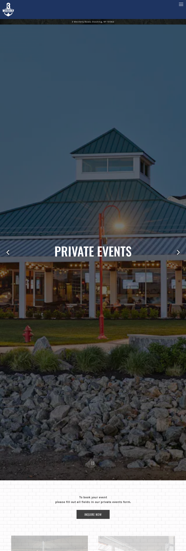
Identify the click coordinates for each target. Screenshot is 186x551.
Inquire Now (93, 495)
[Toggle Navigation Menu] (181, 4)
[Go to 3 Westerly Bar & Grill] (93, 21)
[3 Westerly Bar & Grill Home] (15, 9)
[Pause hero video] (93, 442)
